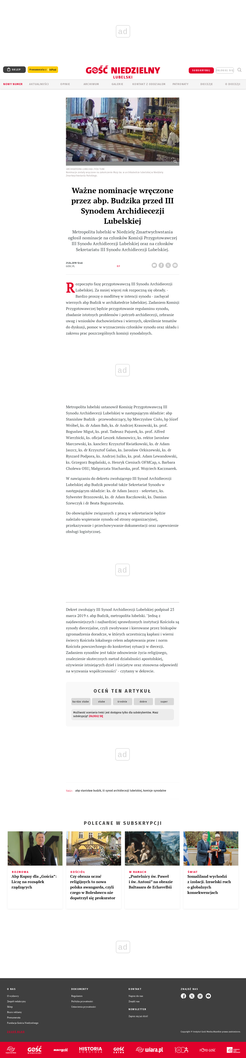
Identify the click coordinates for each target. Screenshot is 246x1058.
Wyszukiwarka (239, 69)
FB (162, 264)
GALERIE (117, 84)
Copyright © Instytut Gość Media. (197, 1031)
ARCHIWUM (91, 84)
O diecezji (232, 84)
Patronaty (181, 84)
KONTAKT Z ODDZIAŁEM (149, 84)
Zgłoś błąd (16, 1031)
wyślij (175, 264)
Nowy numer (13, 84)
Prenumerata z (42, 70)
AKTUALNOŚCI (39, 84)
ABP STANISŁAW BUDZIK (88, 790)
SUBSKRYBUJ (201, 70)
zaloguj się (225, 70)
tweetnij (168, 264)
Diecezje (206, 84)
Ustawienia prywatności (83, 1006)
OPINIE (65, 84)
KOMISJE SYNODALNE (154, 790)
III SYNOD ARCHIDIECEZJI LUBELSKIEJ (122, 790)
